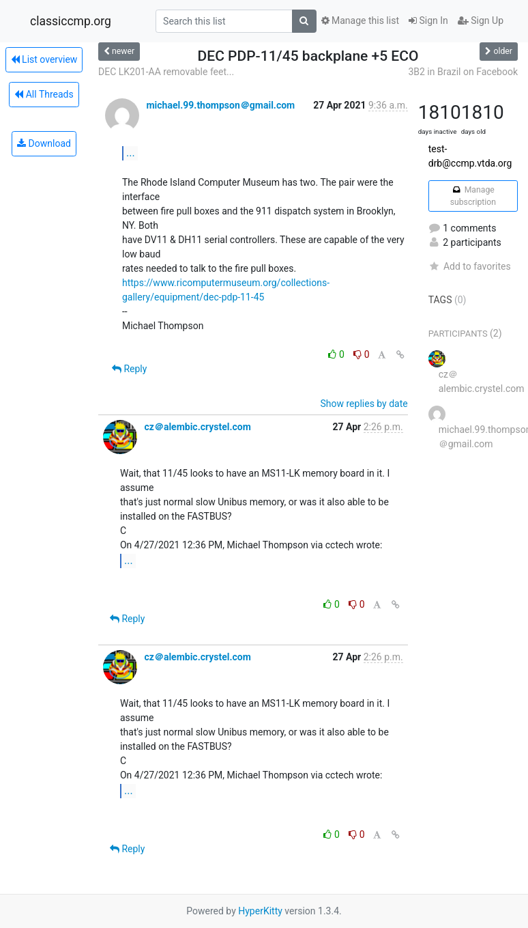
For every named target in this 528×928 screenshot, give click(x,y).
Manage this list (360, 20)
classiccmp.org (70, 21)
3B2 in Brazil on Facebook (463, 71)
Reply (129, 368)
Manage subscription (473, 196)
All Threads (43, 94)
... (130, 152)
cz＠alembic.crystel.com (197, 426)
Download (44, 143)
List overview (44, 59)
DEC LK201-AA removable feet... (166, 71)
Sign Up (480, 20)
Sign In (428, 20)
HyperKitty (260, 910)
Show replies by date (364, 403)
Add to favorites (469, 266)
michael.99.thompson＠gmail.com (220, 105)
